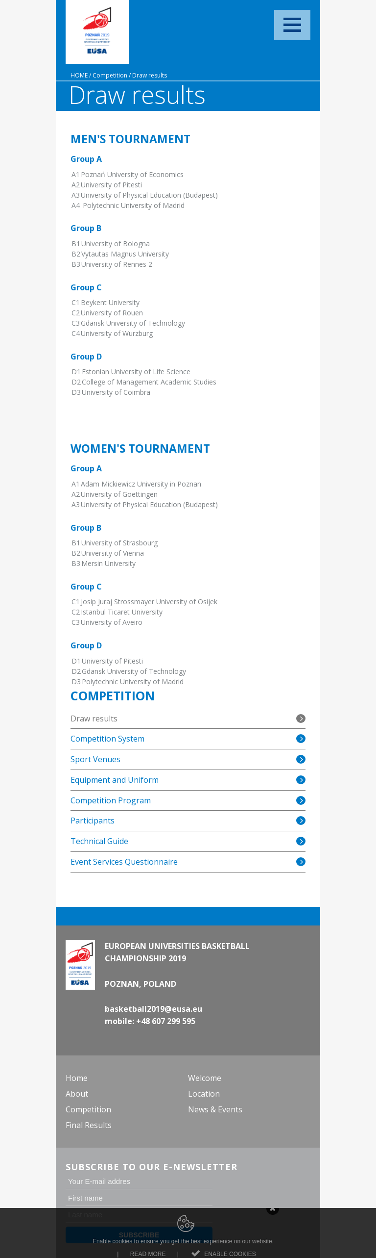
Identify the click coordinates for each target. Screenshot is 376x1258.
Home (79, 75)
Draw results (149, 75)
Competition (110, 75)
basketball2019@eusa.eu (153, 1008)
